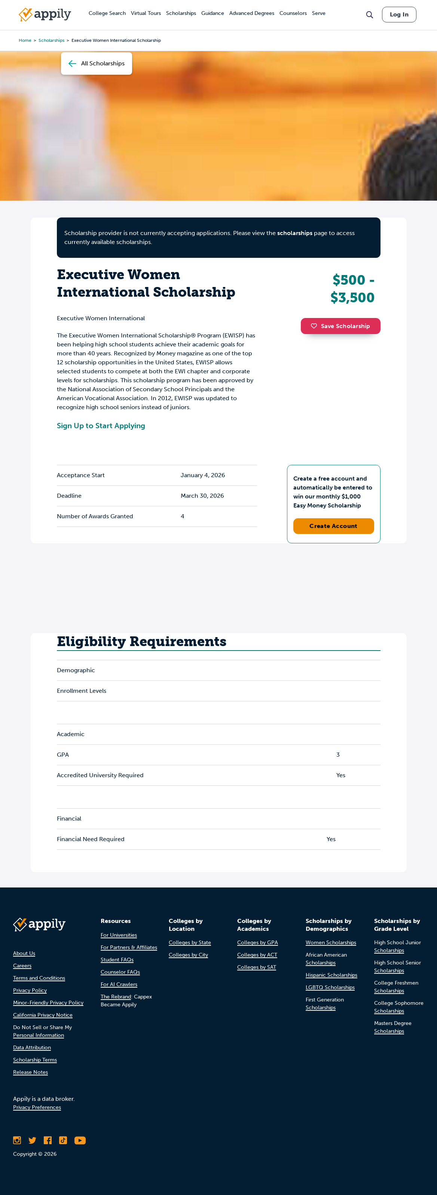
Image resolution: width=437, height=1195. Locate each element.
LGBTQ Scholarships (330, 987)
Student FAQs (117, 960)
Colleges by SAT (256, 967)
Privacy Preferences (37, 1107)
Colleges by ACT (257, 955)
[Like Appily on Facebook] (48, 1140)
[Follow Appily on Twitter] (32, 1140)
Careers (22, 966)
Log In (399, 14)
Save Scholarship (340, 326)
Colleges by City (188, 955)
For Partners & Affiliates (129, 947)
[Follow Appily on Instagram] (17, 1140)
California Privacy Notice (43, 1015)
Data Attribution (32, 1047)
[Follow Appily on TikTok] (63, 1140)
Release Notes (30, 1072)
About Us (24, 953)
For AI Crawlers (119, 984)
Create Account (333, 525)
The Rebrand (116, 997)
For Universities (119, 935)
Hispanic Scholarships (331, 975)
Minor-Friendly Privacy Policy (48, 1003)
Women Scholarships (331, 942)
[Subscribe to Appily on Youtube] (80, 1140)
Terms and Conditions (39, 978)
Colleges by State (190, 942)
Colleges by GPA (257, 942)
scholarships (294, 233)
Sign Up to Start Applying (101, 425)
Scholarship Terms (35, 1060)
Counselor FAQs (120, 972)
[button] (316, 326)
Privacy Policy (30, 990)
